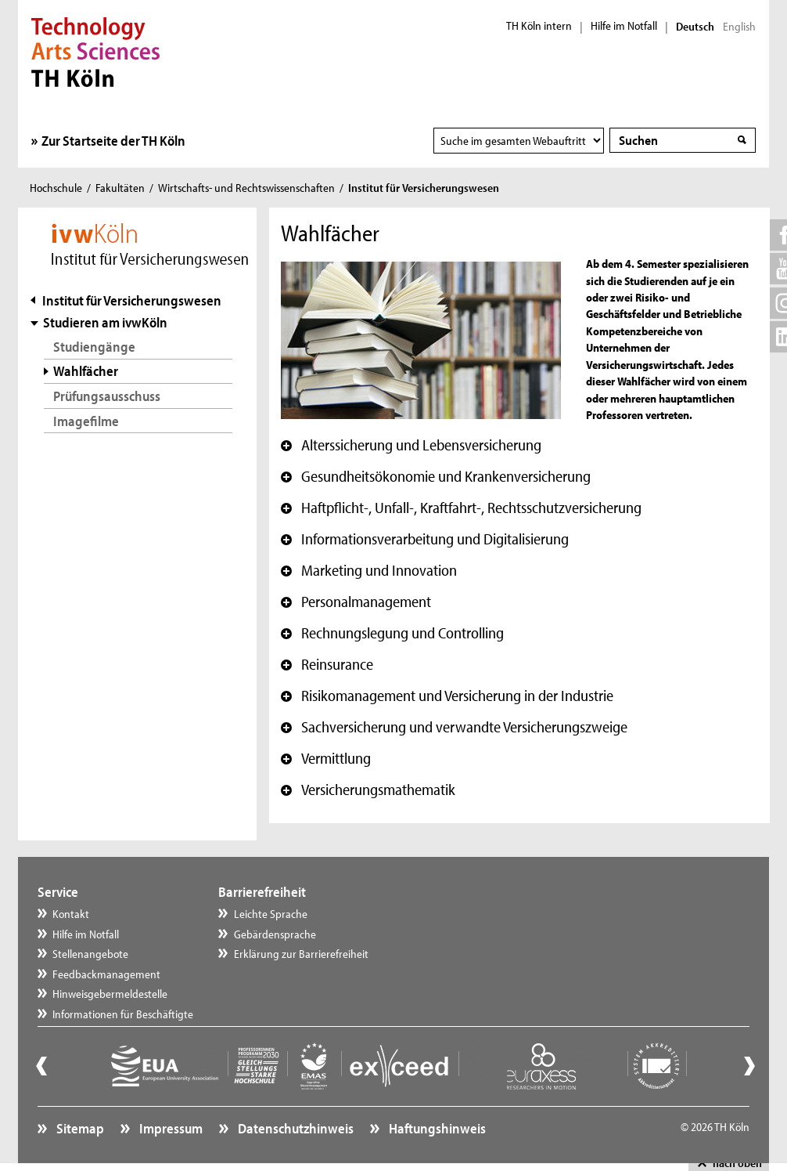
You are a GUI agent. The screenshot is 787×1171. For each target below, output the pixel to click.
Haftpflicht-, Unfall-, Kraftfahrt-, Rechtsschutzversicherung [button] (461, 507)
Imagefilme (86, 421)
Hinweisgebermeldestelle (109, 993)
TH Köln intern (539, 26)
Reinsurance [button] (327, 664)
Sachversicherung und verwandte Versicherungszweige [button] (454, 726)
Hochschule (56, 187)
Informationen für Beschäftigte (122, 1014)
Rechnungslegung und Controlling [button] (392, 632)
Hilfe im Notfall (624, 26)
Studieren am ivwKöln (105, 322)
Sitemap (79, 1128)
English (739, 26)
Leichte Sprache (270, 913)
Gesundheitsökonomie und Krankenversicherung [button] (436, 476)
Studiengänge (94, 347)
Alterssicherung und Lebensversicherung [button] (411, 445)
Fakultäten (120, 187)
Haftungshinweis (436, 1128)
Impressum (170, 1128)
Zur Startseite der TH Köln (113, 141)
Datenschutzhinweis (294, 1128)
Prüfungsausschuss (106, 396)
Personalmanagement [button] (356, 601)
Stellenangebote (90, 953)
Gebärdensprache (275, 934)
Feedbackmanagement (106, 974)
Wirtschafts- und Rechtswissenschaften (246, 187)
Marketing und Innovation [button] (369, 570)
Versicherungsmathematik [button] (368, 789)
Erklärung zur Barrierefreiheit (301, 953)
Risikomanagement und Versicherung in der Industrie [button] (447, 695)
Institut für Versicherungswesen (131, 300)
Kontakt (70, 913)
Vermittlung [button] (326, 758)
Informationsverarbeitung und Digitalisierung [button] (425, 538)
